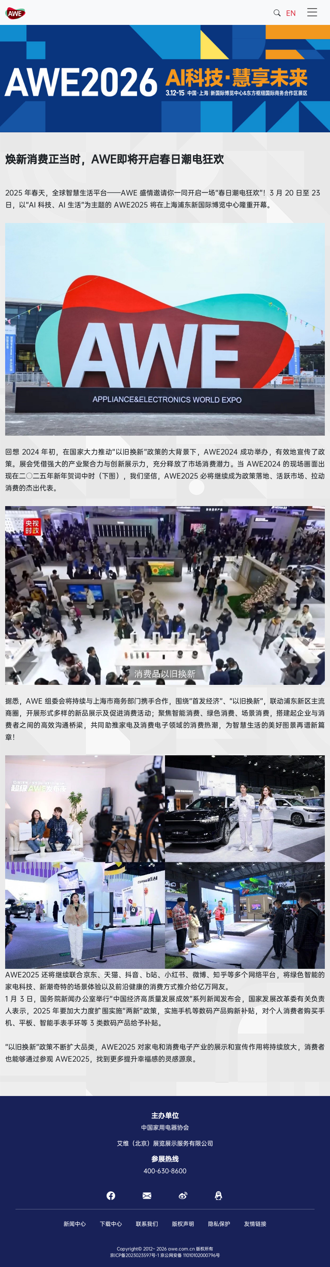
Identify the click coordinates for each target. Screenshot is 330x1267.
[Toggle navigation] (312, 12)
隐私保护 (219, 1223)
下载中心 (111, 1223)
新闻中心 (75, 1223)
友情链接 (255, 1223)
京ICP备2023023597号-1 (134, 1255)
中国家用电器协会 (165, 1127)
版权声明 (183, 1223)
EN (291, 13)
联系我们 (147, 1223)
